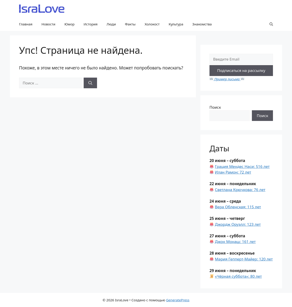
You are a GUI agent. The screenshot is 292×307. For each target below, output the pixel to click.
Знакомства (202, 24)
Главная (25, 24)
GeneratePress (177, 300)
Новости (48, 24)
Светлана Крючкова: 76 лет (240, 189)
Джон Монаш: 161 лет (235, 241)
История (91, 24)
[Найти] (90, 83)
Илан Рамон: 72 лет (233, 172)
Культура (176, 24)
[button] (271, 24)
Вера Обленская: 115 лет (238, 206)
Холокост (152, 24)
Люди (111, 24)
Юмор (69, 24)
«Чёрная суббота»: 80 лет (238, 276)
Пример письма (227, 79)
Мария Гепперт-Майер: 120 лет (244, 259)
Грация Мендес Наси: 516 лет (242, 166)
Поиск (215, 107)
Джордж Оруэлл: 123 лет (238, 224)
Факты (130, 24)
